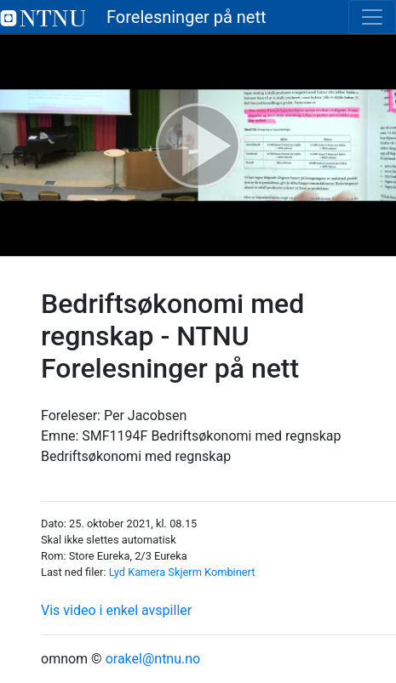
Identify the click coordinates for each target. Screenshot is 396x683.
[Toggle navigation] (372, 17)
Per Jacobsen (145, 415)
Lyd (117, 572)
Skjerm (185, 572)
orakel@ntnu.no (153, 659)
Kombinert (229, 572)
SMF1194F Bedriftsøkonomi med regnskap (211, 436)
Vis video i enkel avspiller (116, 610)
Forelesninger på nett (133, 17)
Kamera (146, 572)
